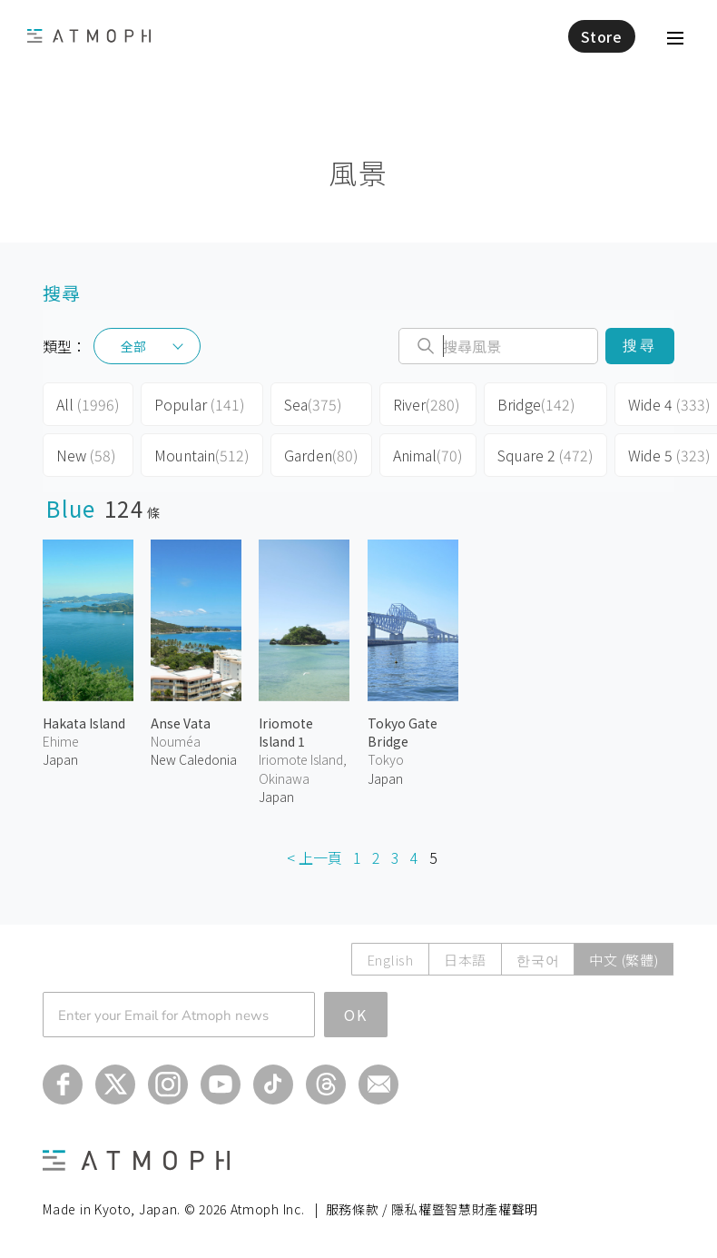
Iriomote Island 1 (286, 732)
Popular (199, 404)
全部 (133, 346)
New (86, 455)
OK (356, 1014)
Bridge (536, 404)
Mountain (202, 455)
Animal (428, 455)
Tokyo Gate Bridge (402, 732)
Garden (321, 455)
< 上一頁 (314, 857)
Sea (313, 404)
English (390, 959)
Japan (60, 759)
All (88, 404)
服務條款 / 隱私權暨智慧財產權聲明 (432, 1209)
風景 (358, 172)
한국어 (537, 959)
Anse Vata (181, 723)
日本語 (465, 959)
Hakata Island (84, 723)
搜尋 (639, 345)
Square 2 (545, 455)
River (426, 404)
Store (602, 36)
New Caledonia (194, 759)
